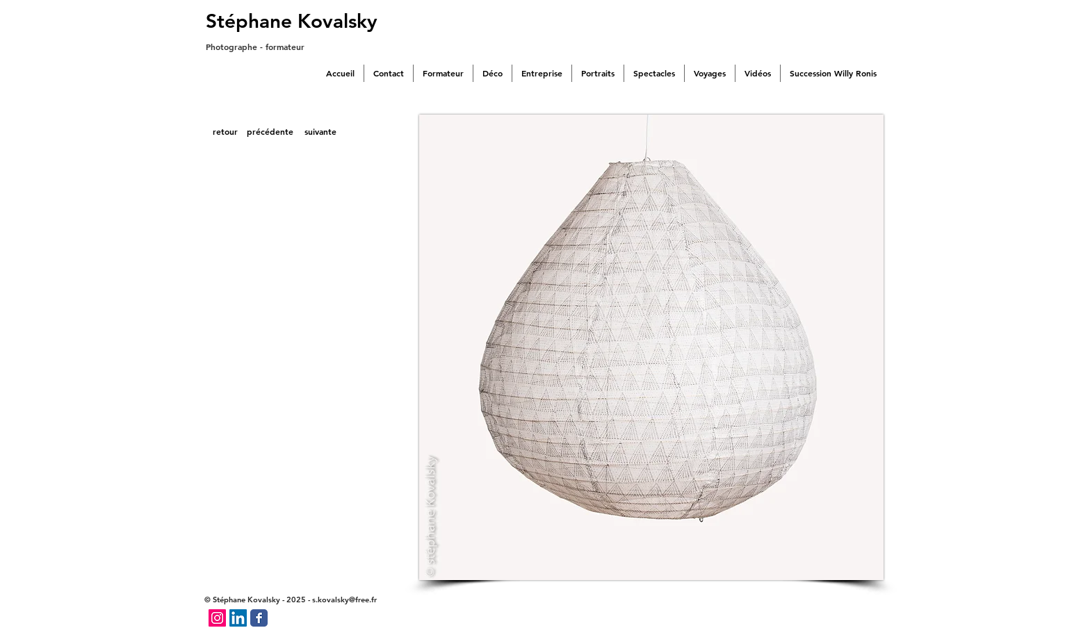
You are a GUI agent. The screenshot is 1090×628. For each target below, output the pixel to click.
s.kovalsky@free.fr (344, 599)
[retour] (225, 132)
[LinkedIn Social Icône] (238, 618)
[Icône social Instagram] (217, 618)
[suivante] (320, 132)
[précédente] (270, 132)
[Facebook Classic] (259, 618)
